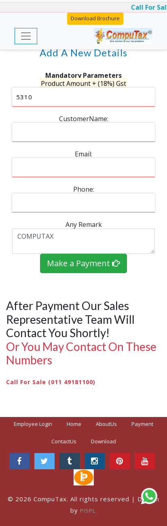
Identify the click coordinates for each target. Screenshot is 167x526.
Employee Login (33, 424)
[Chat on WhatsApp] (149, 496)
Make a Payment (83, 263)
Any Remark (84, 224)
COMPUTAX (83, 241)
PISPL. (88, 510)
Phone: (83, 189)
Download (103, 441)
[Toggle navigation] (26, 36)
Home (77, 424)
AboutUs (106, 424)
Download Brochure (95, 18)
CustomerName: (83, 119)
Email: (83, 154)
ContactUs (63, 441)
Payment (142, 424)
